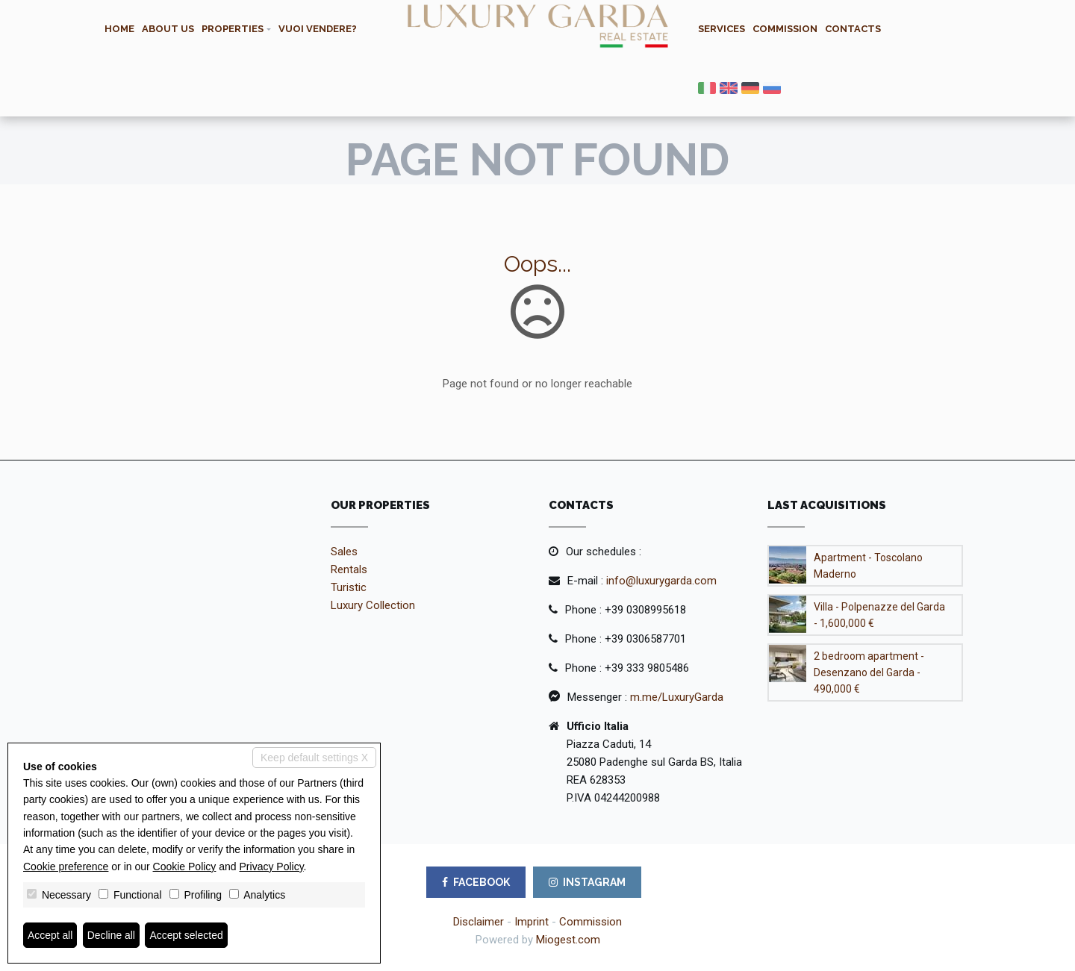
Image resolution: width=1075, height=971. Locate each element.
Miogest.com (568, 939)
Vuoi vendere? (317, 28)
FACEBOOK (476, 882)
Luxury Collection (373, 605)
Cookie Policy (184, 866)
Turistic (349, 587)
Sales (344, 551)
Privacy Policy (272, 866)
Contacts (853, 28)
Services (721, 28)
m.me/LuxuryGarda (676, 697)
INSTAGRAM (587, 882)
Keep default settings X (314, 757)
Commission (784, 28)
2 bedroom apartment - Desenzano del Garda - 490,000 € (869, 672)
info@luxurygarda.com (661, 580)
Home (119, 28)
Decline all (111, 935)
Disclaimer (478, 921)
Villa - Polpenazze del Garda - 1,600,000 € (879, 615)
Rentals (349, 569)
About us (168, 28)
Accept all (50, 935)
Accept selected (187, 935)
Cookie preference (65, 866)
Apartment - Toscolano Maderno (868, 566)
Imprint (531, 921)
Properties (233, 28)
